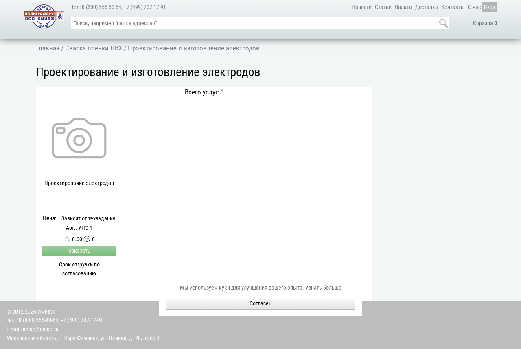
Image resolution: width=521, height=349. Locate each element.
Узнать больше (323, 287)
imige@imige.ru (41, 329)
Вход (489, 7)
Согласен (260, 303)
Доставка (426, 7)
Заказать (79, 250)
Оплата (403, 7)
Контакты (453, 7)
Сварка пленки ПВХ (93, 48)
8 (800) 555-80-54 (101, 7)
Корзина (485, 23)
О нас (474, 7)
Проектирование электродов (79, 183)
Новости (362, 7)
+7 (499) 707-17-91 (145, 7)
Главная (47, 48)
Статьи (383, 7)
